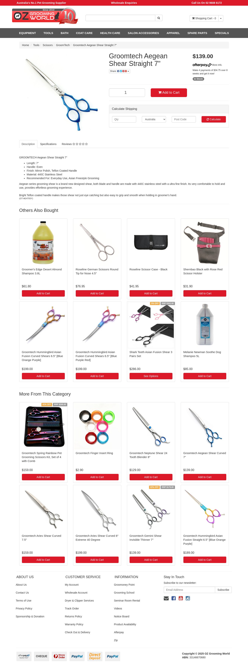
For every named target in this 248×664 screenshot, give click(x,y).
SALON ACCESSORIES (143, 33)
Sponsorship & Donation (30, 616)
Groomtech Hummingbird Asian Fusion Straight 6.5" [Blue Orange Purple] (204, 539)
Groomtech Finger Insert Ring (94, 453)
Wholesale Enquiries (124, 2)
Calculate (214, 119)
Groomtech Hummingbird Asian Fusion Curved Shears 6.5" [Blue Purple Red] (96, 356)
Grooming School (124, 592)
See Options (151, 376)
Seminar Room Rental (127, 600)
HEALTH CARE (110, 33)
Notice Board (121, 616)
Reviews (75, 144)
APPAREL (173, 33)
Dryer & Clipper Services (79, 600)
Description (28, 144)
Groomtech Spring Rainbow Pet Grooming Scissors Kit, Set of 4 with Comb (42, 457)
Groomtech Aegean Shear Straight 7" (95, 45)
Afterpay (119, 632)
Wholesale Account (76, 592)
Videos (118, 608)
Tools (36, 45)
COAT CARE (84, 33)
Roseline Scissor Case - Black (149, 269)
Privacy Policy (24, 608)
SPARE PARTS (197, 33)
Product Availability (125, 624)
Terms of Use (23, 600)
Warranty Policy (74, 624)
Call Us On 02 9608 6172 (207, 2)
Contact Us (22, 592)
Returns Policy (73, 616)
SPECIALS (222, 33)
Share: (119, 71)
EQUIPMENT (27, 33)
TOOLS (48, 33)
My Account (71, 584)
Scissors (48, 45)
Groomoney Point (124, 584)
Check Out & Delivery (77, 632)
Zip (115, 640)
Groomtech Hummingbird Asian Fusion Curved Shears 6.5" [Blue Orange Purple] (42, 356)
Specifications (48, 144)
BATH (65, 33)
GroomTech (63, 45)
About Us (21, 584)
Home (25, 45)
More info (207, 65)
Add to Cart (168, 92)
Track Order (72, 608)
